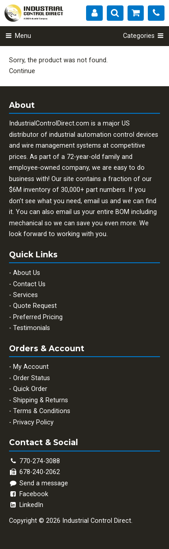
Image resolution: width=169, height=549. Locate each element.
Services (25, 295)
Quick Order (30, 389)
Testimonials (31, 328)
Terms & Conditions (41, 411)
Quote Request (35, 306)
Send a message (38, 483)
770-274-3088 (39, 461)
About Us (26, 273)
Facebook (28, 494)
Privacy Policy (33, 422)
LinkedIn (26, 505)
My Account (31, 367)
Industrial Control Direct (96, 521)
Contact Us (29, 284)
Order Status (31, 378)
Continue (22, 71)
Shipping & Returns (40, 400)
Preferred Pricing (38, 317)
